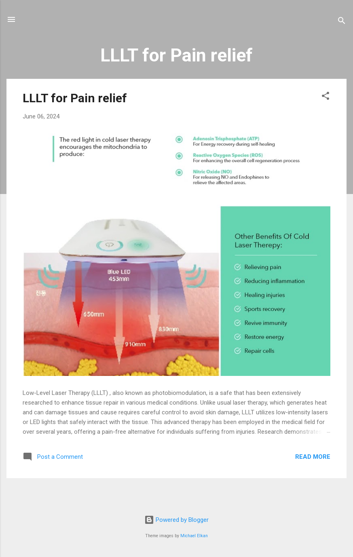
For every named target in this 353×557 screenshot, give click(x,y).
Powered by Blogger (176, 519)
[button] (325, 97)
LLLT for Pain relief (75, 98)
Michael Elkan (194, 535)
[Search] (342, 22)
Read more (312, 456)
